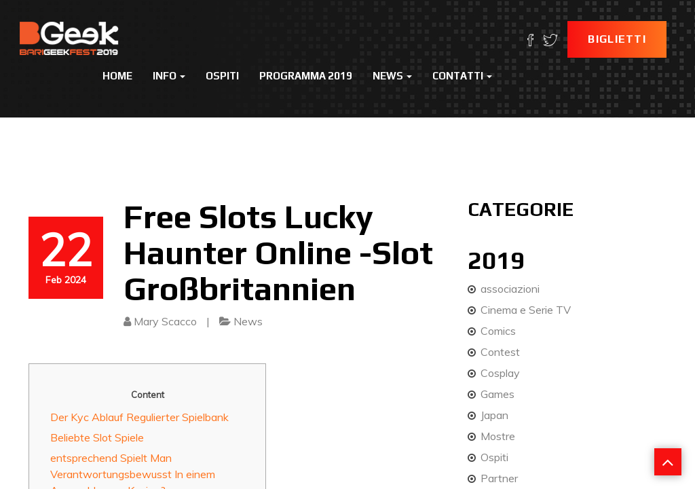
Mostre (498, 436)
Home (117, 76)
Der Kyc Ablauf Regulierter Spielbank (139, 417)
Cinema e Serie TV (526, 309)
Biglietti (617, 39)
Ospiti (222, 76)
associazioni (510, 288)
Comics (498, 331)
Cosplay (500, 373)
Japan (494, 415)
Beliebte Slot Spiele (97, 437)
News (392, 76)
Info (169, 76)
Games (497, 394)
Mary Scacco (165, 321)
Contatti (462, 76)
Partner (499, 478)
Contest (500, 352)
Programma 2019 (305, 76)
